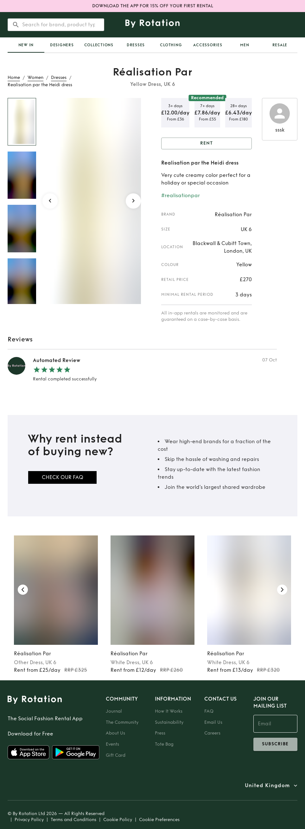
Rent (206, 143)
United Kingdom (267, 785)
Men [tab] (244, 45)
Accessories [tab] (207, 45)
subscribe (275, 744)
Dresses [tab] (136, 45)
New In (26, 45)
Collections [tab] (98, 45)
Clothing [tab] (171, 45)
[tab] (26, 45)
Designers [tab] (62, 45)
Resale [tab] (280, 45)
